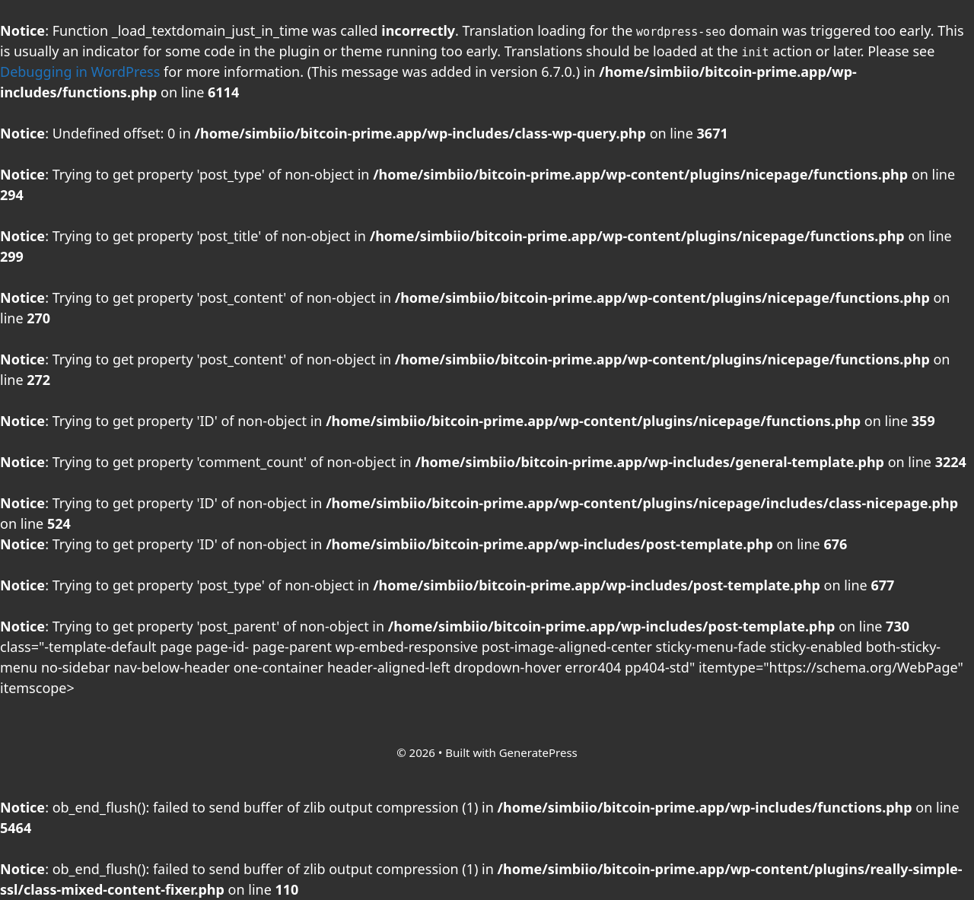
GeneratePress (538, 752)
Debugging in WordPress (80, 71)
